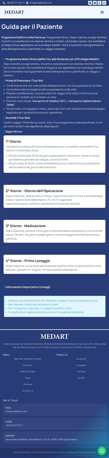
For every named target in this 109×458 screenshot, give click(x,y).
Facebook (81, 358)
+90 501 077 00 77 (14, 425)
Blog (28, 377)
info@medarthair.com (16, 411)
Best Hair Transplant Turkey (27, 358)
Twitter (81, 377)
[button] (102, 12)
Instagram (81, 365)
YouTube (81, 371)
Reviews (28, 384)
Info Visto (72, 93)
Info (68, 308)
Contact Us (27, 390)
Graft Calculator (28, 371)
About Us (27, 365)
